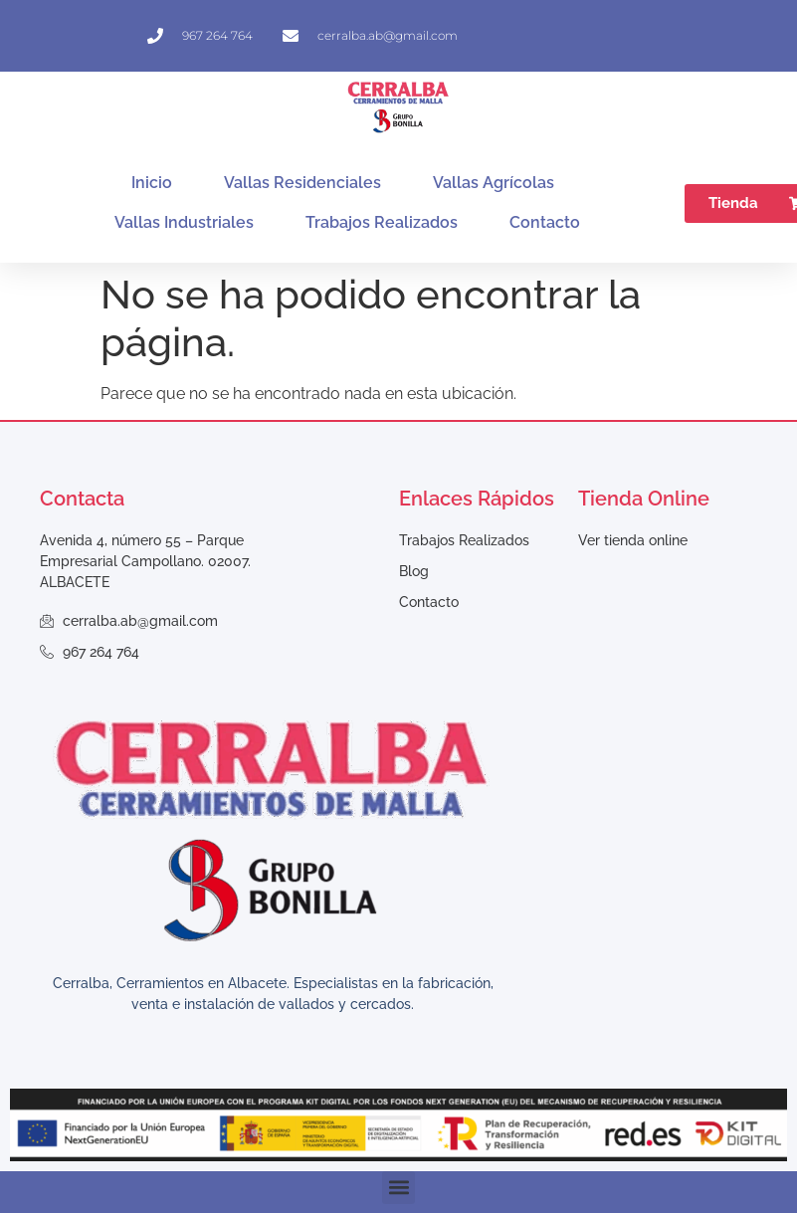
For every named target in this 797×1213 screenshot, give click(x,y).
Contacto (544, 222)
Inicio (151, 182)
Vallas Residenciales (302, 182)
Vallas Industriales (184, 222)
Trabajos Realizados (381, 222)
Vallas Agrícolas (493, 182)
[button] (398, 1187)
